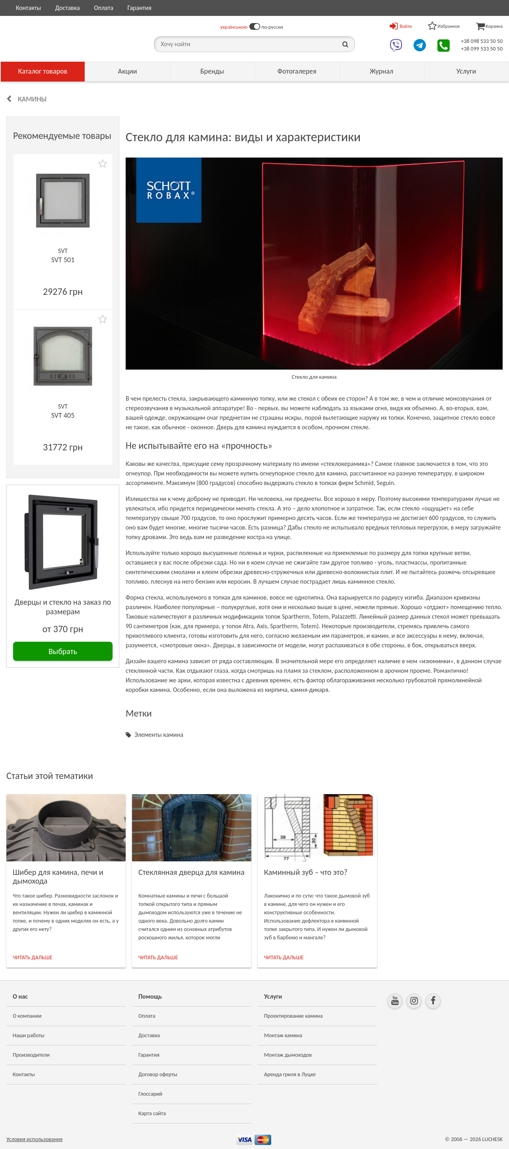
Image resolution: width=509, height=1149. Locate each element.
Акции (127, 71)
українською (234, 27)
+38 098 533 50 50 (482, 41)
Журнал (381, 71)
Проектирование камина (293, 1016)
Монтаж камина (283, 1035)
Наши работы (29, 1035)
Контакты (28, 8)
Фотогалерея (296, 71)
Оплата (103, 8)
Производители (31, 1055)
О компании (27, 1016)
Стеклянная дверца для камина (191, 872)
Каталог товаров (43, 71)
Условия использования (34, 1139)
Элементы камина (158, 734)
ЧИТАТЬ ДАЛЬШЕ (32, 957)
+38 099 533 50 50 (482, 48)
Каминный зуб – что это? (306, 872)
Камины (32, 99)
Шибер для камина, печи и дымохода (58, 876)
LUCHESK (492, 1139)
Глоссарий (150, 1094)
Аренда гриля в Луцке (290, 1074)
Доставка (67, 8)
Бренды (212, 71)
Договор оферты (157, 1074)
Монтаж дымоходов (288, 1055)
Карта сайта (152, 1113)
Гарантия (139, 8)
